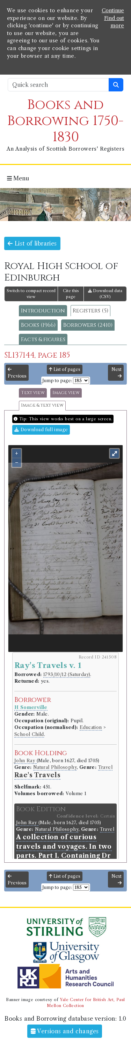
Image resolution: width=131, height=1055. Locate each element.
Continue (113, 10)
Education (91, 727)
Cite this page (71, 293)
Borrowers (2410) (87, 325)
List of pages (64, 369)
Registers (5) (90, 311)
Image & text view (42, 405)
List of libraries (32, 243)
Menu (18, 178)
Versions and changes (65, 1031)
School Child (29, 734)
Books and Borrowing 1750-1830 (65, 121)
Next (116, 373)
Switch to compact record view (31, 293)
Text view (33, 393)
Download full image (41, 429)
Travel (105, 767)
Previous (17, 373)
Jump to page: (57, 380)
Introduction (43, 311)
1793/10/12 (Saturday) (66, 674)
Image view (66, 393)
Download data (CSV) (105, 293)
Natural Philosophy (55, 767)
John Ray (25, 760)
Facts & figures (43, 339)
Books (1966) (38, 325)
